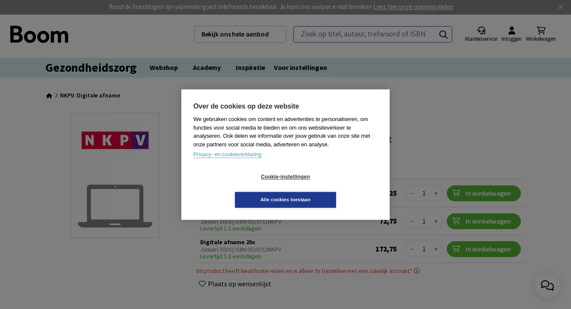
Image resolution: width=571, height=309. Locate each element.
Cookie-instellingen (234, 188)
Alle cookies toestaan (337, 188)
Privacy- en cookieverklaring (227, 166)
